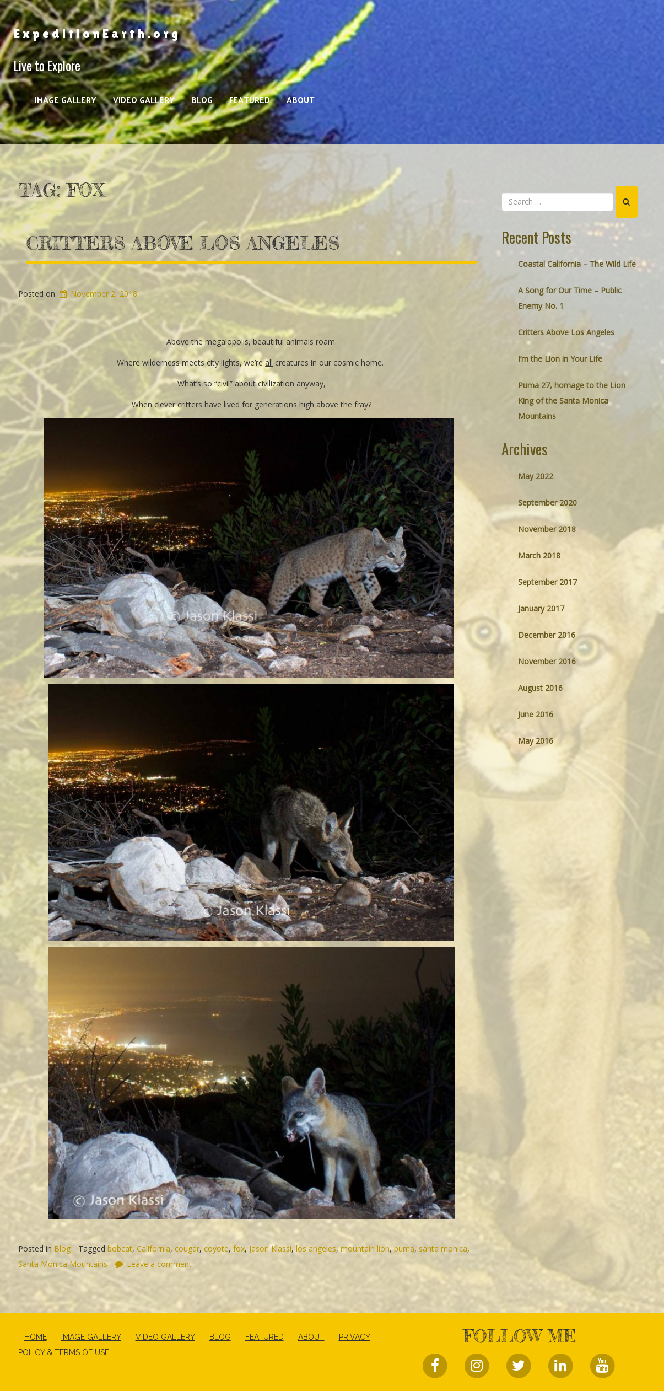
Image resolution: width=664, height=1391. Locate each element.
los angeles (316, 1248)
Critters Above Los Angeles (182, 243)
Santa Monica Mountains (62, 1264)
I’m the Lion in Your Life (560, 358)
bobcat (119, 1248)
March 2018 (539, 555)
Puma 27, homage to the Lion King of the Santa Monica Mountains (571, 400)
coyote (216, 1248)
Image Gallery (65, 99)
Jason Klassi (270, 1248)
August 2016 (540, 688)
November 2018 (547, 529)
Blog (202, 99)
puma (404, 1248)
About (301, 99)
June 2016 (535, 714)
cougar (187, 1248)
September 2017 (547, 582)
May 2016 (535, 740)
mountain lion (365, 1248)
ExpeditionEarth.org (97, 33)
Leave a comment (159, 1264)
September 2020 (547, 502)
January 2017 (541, 608)
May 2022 (535, 476)
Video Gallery (144, 99)
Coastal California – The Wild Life (577, 264)
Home (35, 1337)
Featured (249, 99)
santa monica (443, 1248)
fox (239, 1248)
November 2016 (547, 661)
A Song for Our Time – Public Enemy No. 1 (570, 298)
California (153, 1248)
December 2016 (546, 635)
